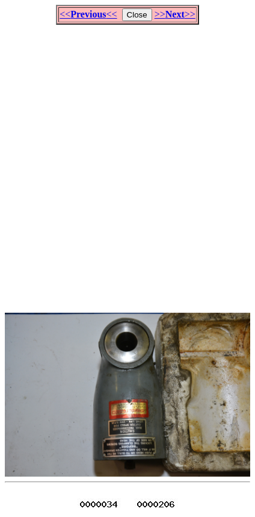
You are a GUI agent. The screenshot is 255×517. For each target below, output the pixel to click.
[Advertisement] (127, 163)
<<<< (88, 14)
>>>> (175, 14)
